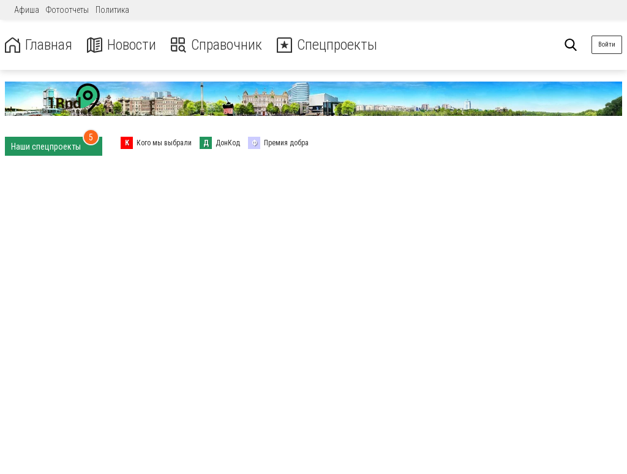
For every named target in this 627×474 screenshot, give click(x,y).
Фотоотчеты (67, 10)
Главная (38, 45)
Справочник (216, 45)
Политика (112, 10)
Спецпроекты (327, 45)
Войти (606, 44)
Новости (121, 45)
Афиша (26, 10)
